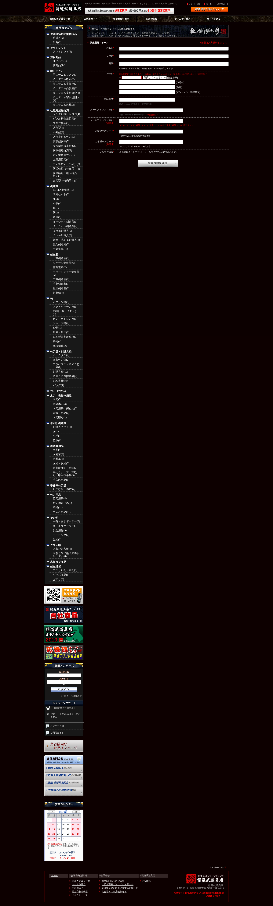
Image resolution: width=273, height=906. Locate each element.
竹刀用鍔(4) (60, 498)
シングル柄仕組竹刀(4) (66, 114)
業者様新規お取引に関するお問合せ (120, 888)
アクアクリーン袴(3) (65, 306)
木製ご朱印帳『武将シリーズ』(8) (66, 555)
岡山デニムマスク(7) (65, 74)
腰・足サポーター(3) (65, 526)
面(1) (56, 431)
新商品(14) (59, 65)
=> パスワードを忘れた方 (71, 696)
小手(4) (57, 203)
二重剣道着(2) (61, 279)
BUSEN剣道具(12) (63, 189)
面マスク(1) (60, 60)
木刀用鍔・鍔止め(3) (65, 408)
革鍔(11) (58, 507)
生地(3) (57, 539)
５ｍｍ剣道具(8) (62, 235)
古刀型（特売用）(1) (65, 180)
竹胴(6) (57, 440)
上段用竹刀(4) (61, 159)
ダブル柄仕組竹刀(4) (65, 118)
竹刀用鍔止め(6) (62, 503)
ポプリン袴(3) (61, 302)
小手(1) (57, 436)
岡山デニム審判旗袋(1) (66, 92)
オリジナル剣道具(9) (65, 221)
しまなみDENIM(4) (64, 489)
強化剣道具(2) (61, 244)
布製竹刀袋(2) (61, 359)
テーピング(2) (61, 535)
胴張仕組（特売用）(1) (66, 168)
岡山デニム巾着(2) (64, 79)
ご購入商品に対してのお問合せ (117, 884)
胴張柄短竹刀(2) (62, 150)
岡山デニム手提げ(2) (65, 83)
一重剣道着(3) (61, 258)
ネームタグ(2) (61, 355)
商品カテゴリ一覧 (81, 880)
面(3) (56, 199)
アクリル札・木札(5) (65, 570)
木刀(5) (57, 399)
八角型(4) (58, 127)
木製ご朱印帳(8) (62, 548)
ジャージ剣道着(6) (64, 262)
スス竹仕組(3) (61, 123)
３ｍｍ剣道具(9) (62, 230)
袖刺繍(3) (58, 293)
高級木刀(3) (60, 404)
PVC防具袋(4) (61, 380)
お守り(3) (58, 579)
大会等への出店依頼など (114, 891)
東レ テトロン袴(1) (65, 318)
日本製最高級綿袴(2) (65, 336)
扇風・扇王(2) (61, 332)
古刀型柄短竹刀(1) (64, 155)
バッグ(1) (58, 385)
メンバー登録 (194, 4)
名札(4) (57, 449)
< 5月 (51, 812)
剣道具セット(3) (62, 426)
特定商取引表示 (80, 891)
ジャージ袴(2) (61, 323)
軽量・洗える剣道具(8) (66, 239)
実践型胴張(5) (61, 141)
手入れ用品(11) (62, 512)
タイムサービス (80, 895)
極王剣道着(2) (61, 288)
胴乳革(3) (58, 458)
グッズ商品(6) (61, 574)
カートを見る (79, 884)
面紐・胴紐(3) (61, 463)
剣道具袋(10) (60, 371)
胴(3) (56, 212)
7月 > (76, 812)
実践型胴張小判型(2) (65, 146)
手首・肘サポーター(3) (66, 521)
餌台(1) (57, 42)
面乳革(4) (58, 454)
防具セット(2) (61, 194)
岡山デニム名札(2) (64, 104)
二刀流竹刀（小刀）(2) (66, 164)
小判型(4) (58, 132)
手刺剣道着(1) (61, 283)
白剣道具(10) (60, 249)
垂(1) (56, 208)
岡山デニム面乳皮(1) (65, 88)
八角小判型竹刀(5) (64, 136)
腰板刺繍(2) (60, 346)
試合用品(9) (60, 530)
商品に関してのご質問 (113, 880)
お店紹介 (146, 880)
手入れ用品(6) (61, 479)
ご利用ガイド (223, 4)
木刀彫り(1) (60, 417)
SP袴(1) (57, 327)
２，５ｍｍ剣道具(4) (65, 226)
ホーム (209, 4)
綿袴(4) (57, 341)
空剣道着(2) (60, 267)
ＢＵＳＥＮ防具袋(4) (65, 376)
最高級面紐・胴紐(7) (65, 468)
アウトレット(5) (62, 51)
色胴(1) (57, 217)
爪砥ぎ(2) (58, 37)
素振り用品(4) (61, 413)
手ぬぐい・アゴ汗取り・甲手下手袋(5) (65, 474)
